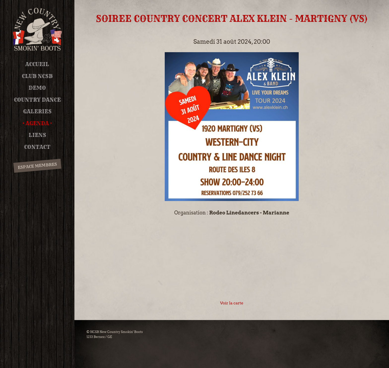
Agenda (37, 123)
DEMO (37, 87)
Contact (37, 147)
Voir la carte (231, 303)
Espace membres (37, 166)
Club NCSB (37, 76)
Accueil (37, 64)
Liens (37, 135)
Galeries (37, 111)
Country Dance (37, 99)
